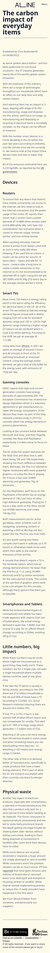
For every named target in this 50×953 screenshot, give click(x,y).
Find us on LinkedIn (12, 937)
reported (8, 870)
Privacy (6, 940)
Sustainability (32, 937)
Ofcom (25, 345)
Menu (44, 4)
